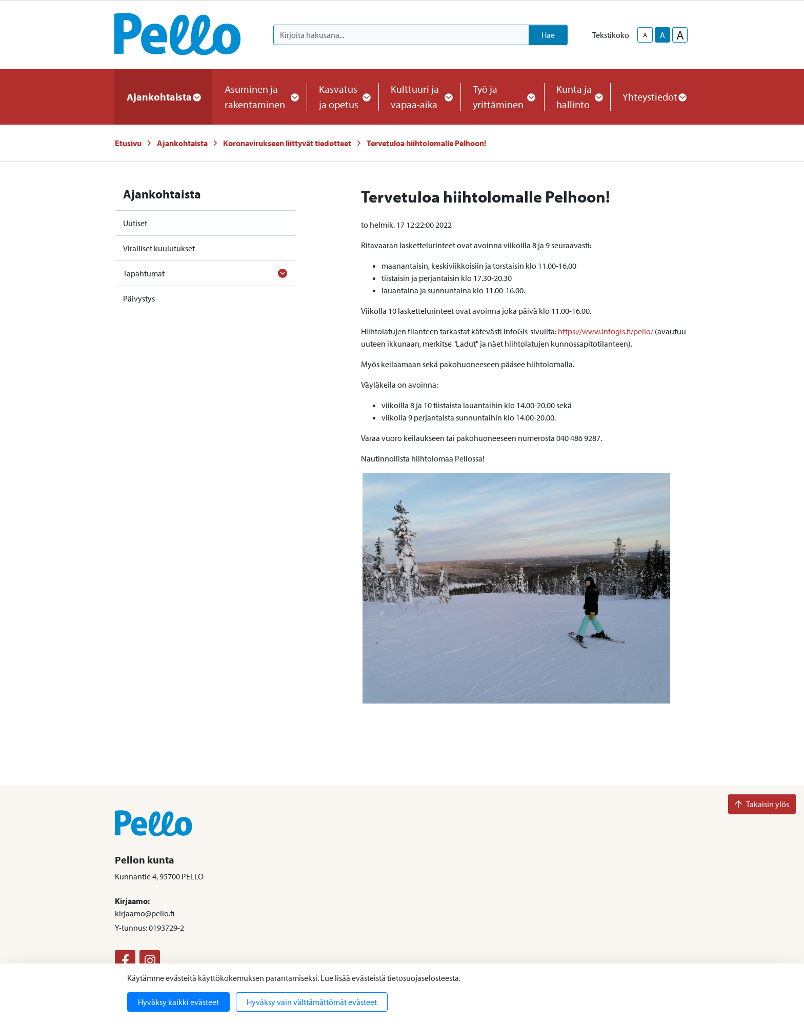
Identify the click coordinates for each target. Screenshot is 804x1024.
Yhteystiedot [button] (654, 96)
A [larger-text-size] (680, 35)
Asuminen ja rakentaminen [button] (259, 97)
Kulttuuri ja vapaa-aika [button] (419, 97)
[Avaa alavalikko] (282, 273)
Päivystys (139, 298)
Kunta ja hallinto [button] (577, 97)
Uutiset (135, 223)
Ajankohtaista (182, 143)
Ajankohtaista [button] (163, 96)
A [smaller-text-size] (645, 35)
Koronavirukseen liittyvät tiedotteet (287, 143)
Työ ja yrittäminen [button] (502, 97)
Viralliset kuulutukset (159, 248)
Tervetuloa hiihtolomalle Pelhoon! (426, 143)
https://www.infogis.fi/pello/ (605, 331)
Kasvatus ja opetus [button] (342, 97)
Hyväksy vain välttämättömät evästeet (312, 1002)
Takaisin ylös (762, 804)
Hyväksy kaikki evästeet (178, 1002)
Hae (548, 35)
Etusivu (128, 143)
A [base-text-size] (662, 35)
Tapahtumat (144, 273)
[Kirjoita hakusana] (401, 35)
